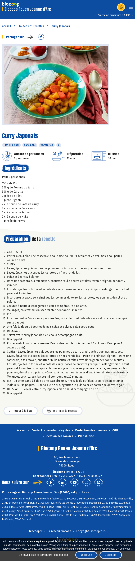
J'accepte (110, 554)
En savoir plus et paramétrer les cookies (43, 554)
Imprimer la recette (62, 411)
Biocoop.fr (35, 531)
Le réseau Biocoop (59, 531)
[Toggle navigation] (131, 8)
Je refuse (86, 554)
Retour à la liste (21, 411)
